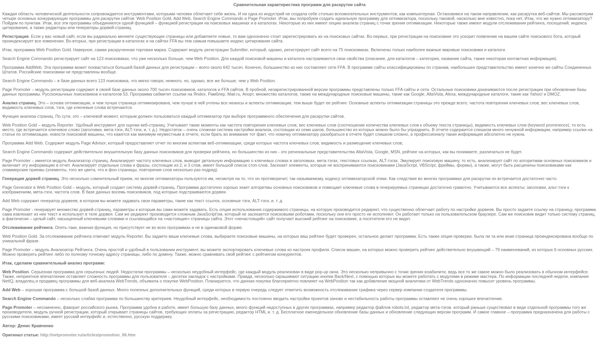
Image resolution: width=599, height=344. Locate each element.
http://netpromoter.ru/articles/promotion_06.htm (87, 335)
